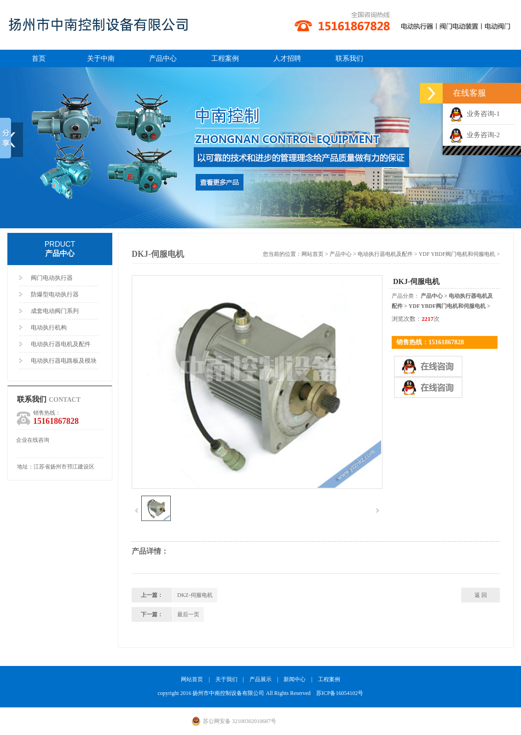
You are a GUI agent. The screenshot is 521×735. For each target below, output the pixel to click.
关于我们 (226, 679)
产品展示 (260, 679)
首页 (39, 58)
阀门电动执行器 (52, 277)
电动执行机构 (49, 327)
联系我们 (349, 58)
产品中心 (163, 58)
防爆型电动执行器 (55, 294)
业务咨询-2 (474, 135)
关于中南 (101, 58)
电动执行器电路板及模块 (64, 360)
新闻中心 (295, 679)
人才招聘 (287, 58)
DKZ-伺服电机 (195, 595)
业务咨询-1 (474, 113)
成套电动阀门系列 (55, 310)
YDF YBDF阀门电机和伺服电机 (457, 254)
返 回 (481, 595)
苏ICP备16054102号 (340, 693)
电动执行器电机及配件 (61, 344)
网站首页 (312, 254)
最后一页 (188, 614)
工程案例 (225, 58)
